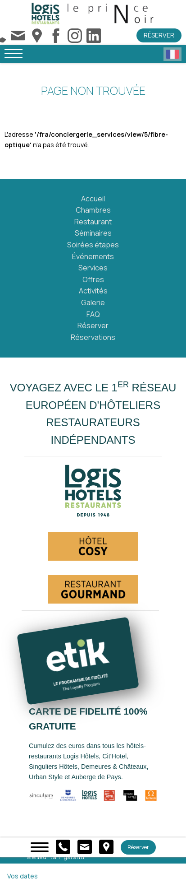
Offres (93, 279)
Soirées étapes (93, 245)
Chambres (93, 210)
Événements (93, 256)
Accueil (93, 199)
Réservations (93, 337)
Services (93, 268)
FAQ (93, 314)
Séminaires (93, 233)
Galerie (93, 302)
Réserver (159, 35)
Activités (93, 291)
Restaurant (93, 222)
